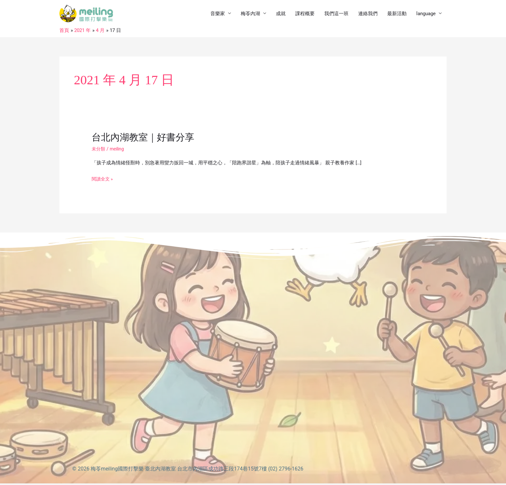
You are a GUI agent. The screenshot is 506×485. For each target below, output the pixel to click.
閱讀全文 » (103, 180)
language (426, 14)
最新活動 (397, 14)
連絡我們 (368, 14)
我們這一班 (336, 14)
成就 (281, 14)
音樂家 (217, 14)
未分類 (99, 150)
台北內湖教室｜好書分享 (145, 139)
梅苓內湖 (250, 14)
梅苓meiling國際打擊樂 (117, 470)
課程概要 (305, 14)
